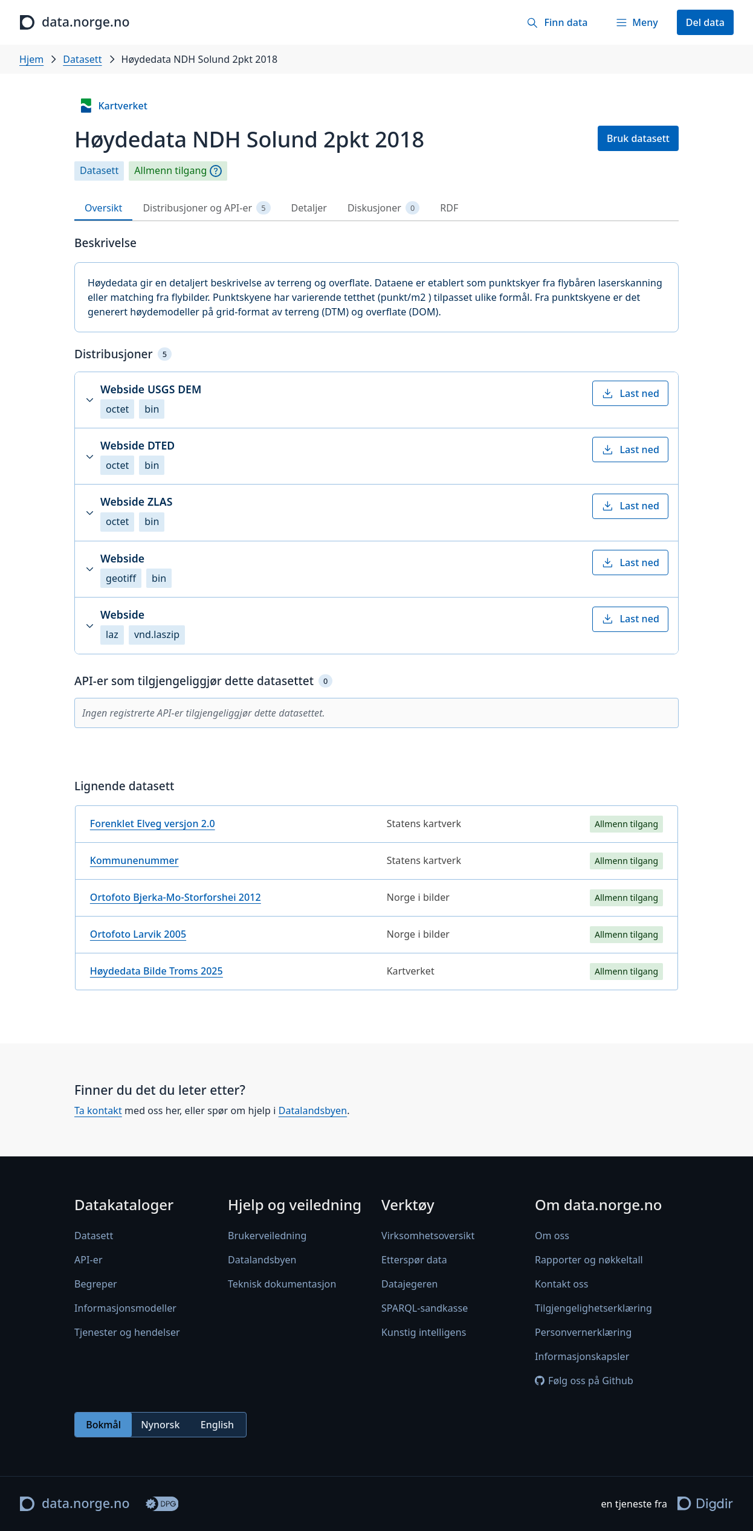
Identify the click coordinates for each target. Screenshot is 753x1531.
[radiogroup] (160, 1424)
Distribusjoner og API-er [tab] (206, 208)
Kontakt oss (562, 1284)
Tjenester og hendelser (127, 1332)
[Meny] (636, 22)
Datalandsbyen (313, 1110)
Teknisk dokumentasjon (282, 1284)
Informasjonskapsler (582, 1356)
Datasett (82, 59)
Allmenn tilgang (170, 170)
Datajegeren (409, 1284)
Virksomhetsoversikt (427, 1235)
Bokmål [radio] (103, 1424)
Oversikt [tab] (103, 207)
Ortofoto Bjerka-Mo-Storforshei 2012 (175, 897)
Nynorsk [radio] (160, 1424)
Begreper (95, 1284)
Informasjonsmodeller (125, 1308)
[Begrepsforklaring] (216, 171)
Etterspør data (414, 1259)
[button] (376, 400)
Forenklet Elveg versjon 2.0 (152, 823)
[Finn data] (557, 22)
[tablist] (376, 208)
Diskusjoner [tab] (383, 208)
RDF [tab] (449, 207)
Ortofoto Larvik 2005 (138, 934)
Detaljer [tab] (309, 207)
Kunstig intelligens (423, 1332)
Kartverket (113, 105)
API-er (88, 1259)
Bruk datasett (638, 138)
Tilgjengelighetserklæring (593, 1308)
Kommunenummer (134, 860)
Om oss (552, 1235)
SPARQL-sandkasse (424, 1308)
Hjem (31, 59)
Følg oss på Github (584, 1380)
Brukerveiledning (267, 1235)
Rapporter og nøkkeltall (589, 1259)
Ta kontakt (98, 1110)
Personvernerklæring (583, 1332)
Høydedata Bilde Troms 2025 (156, 971)
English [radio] (217, 1424)
